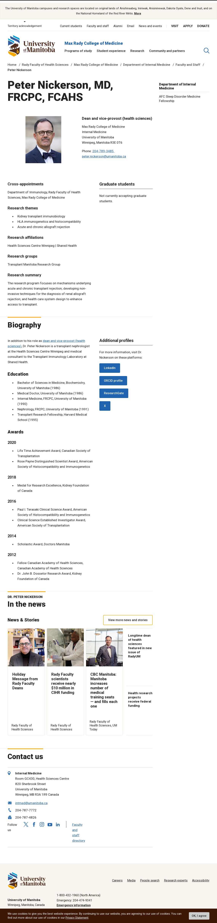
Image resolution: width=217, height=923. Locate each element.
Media (131, 876)
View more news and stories (128, 616)
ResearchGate (114, 389)
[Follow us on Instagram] (42, 820)
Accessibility (200, 876)
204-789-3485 (103, 147)
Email (130, 22)
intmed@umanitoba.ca (31, 799)
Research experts (176, 876)
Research (137, 47)
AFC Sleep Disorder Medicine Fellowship (179, 95)
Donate (203, 22)
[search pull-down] (206, 47)
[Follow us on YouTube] (50, 820)
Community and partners (167, 47)
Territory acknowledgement (25, 22)
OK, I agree (199, 916)
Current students (71, 22)
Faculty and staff (98, 22)
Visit (175, 22)
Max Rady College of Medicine (94, 39)
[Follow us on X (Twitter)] (26, 820)
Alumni (117, 22)
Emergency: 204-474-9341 (74, 896)
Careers (117, 876)
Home (12, 61)
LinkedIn (110, 364)
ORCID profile (113, 377)
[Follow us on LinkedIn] (58, 820)
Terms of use (171, 906)
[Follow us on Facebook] (34, 820)
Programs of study (78, 47)
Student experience (111, 47)
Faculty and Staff (188, 61)
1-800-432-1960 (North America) (78, 891)
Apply (188, 22)
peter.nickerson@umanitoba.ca (104, 152)
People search (149, 876)
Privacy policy (148, 906)
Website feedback (197, 906)
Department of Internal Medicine (146, 61)
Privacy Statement (77, 917)
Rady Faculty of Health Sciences (45, 61)
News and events (150, 22)
